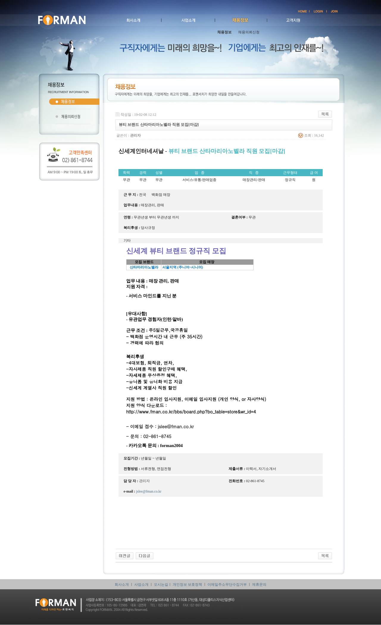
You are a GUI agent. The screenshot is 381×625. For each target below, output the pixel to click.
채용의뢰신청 (249, 32)
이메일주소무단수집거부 (227, 584)
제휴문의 (259, 584)
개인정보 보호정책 (187, 584)
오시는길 (161, 584)
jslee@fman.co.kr (176, 426)
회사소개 (122, 584)
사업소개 (141, 584)
